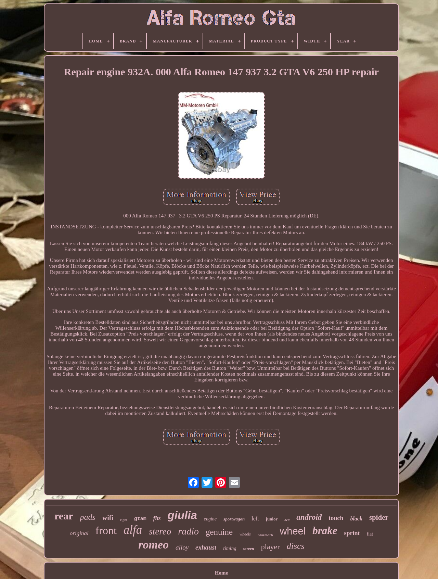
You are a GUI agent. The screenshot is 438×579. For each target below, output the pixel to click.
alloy (182, 547)
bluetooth (265, 535)
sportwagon (234, 518)
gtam (140, 519)
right (123, 520)
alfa (133, 530)
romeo (153, 544)
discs (296, 546)
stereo (160, 531)
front (106, 530)
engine (210, 518)
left (255, 518)
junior (272, 518)
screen (248, 548)
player (270, 546)
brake (324, 531)
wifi (107, 517)
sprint (352, 533)
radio (188, 531)
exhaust (205, 547)
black (356, 518)
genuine (219, 532)
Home (221, 573)
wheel (293, 531)
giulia (182, 515)
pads (87, 517)
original (79, 533)
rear (63, 515)
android (309, 517)
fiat (370, 534)
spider (378, 517)
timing (229, 548)
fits (157, 518)
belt (286, 520)
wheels (245, 534)
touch (335, 518)
